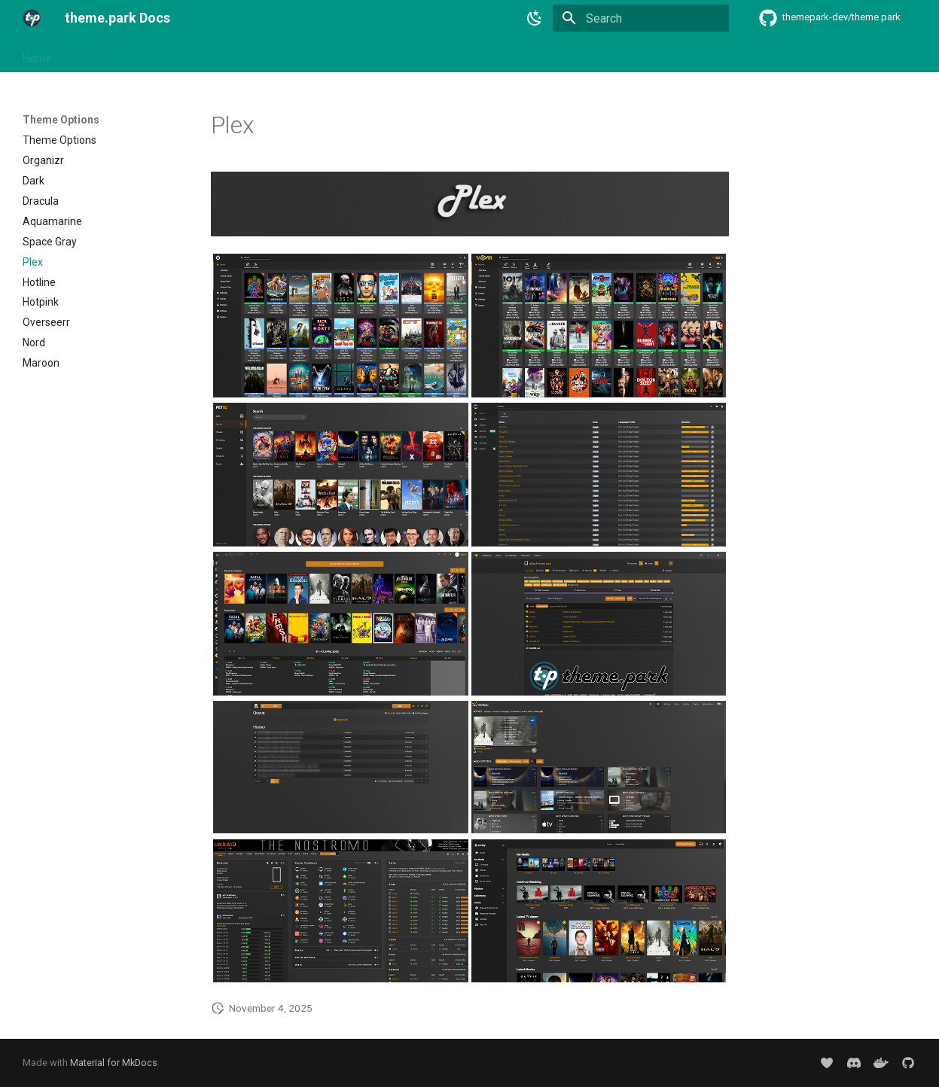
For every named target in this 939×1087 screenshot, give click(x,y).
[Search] (641, 18)
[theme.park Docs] (32, 18)
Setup (83, 55)
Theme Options (266, 55)
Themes (136, 55)
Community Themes (370, 55)
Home (37, 55)
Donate (608, 55)
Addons (192, 55)
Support (554, 55)
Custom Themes (477, 55)
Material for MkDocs (113, 1062)
